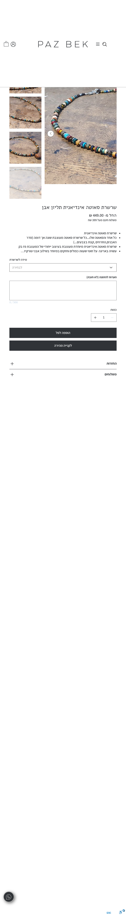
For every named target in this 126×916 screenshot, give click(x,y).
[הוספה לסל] (63, 333)
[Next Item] (50, 133)
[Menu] (98, 44)
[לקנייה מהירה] (63, 346)
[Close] (105, 44)
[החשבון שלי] (13, 44)
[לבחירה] (63, 267)
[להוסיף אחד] (95, 317)
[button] (6, 43)
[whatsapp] (8, 897)
